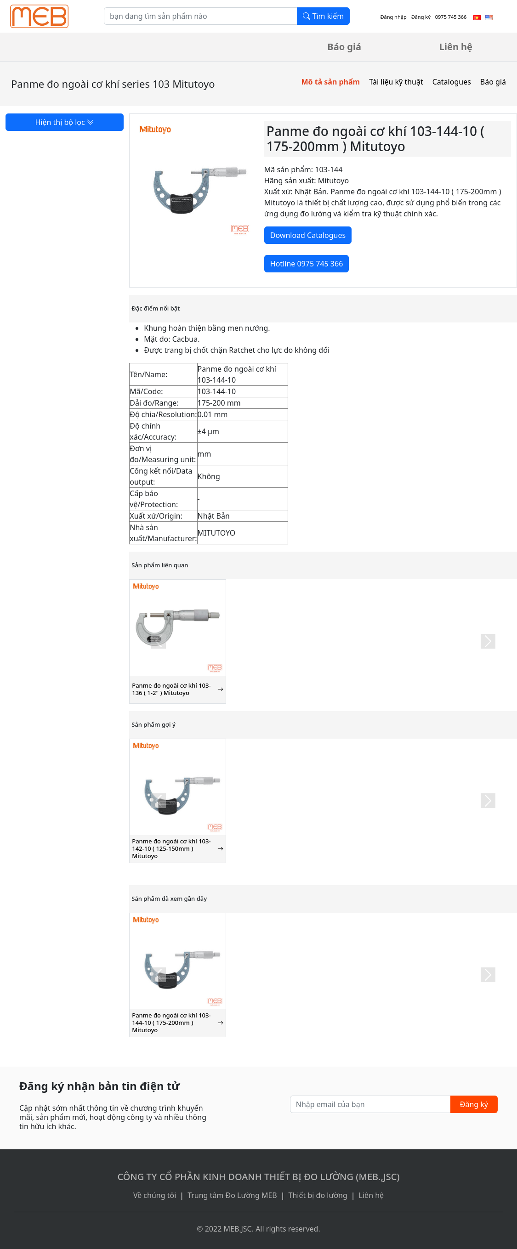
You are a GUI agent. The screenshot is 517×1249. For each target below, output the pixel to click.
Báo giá (344, 46)
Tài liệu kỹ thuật (396, 82)
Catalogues (451, 82)
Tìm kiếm (323, 16)
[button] (158, 641)
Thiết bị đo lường (318, 1195)
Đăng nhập (393, 16)
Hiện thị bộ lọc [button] (64, 122)
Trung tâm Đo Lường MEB (232, 1195)
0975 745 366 (451, 16)
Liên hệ (455, 46)
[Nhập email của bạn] (370, 1104)
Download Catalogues (308, 235)
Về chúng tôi (154, 1195)
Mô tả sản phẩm (330, 82)
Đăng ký (421, 16)
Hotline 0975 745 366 (306, 264)
